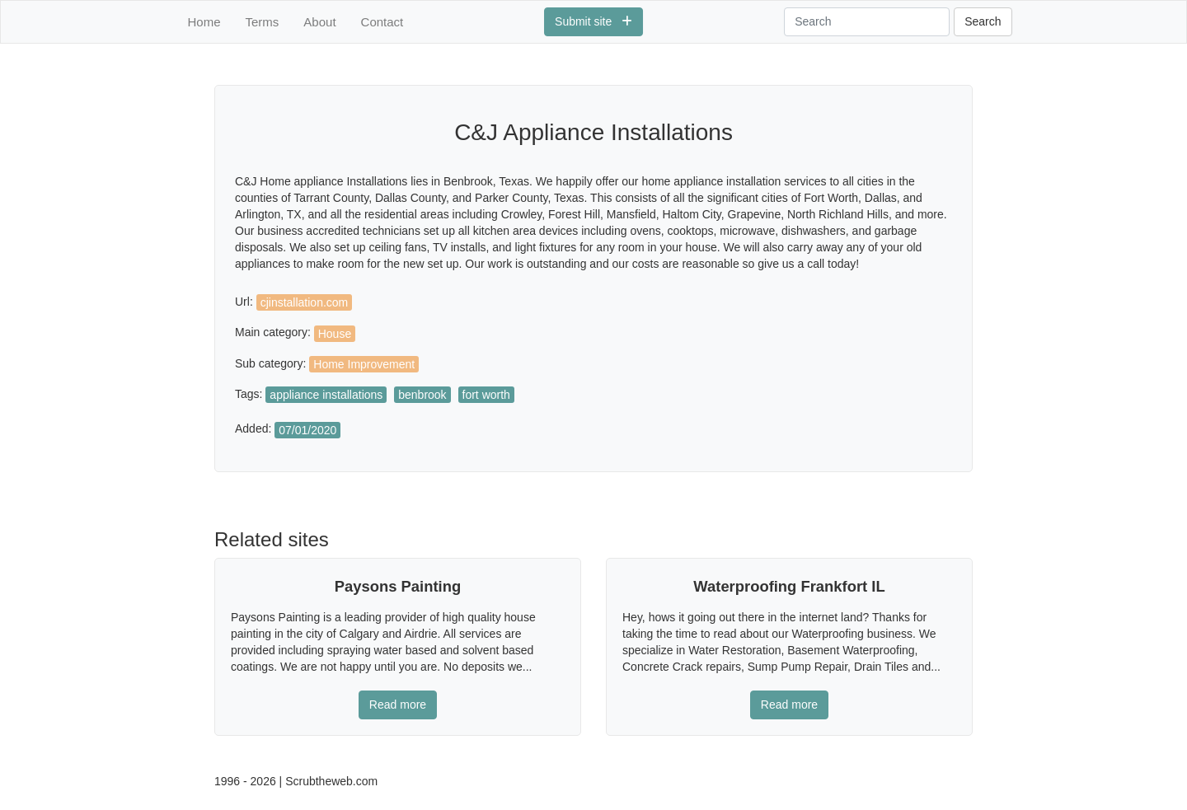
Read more (397, 704)
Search (982, 21)
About (319, 22)
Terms (262, 22)
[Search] (867, 21)
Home (204, 22)
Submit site (593, 21)
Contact (382, 22)
